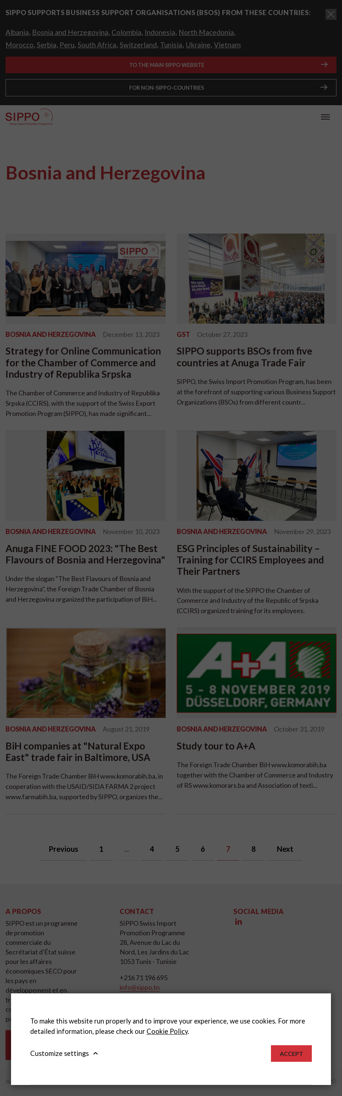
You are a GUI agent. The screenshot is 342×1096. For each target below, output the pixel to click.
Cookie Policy (167, 1031)
